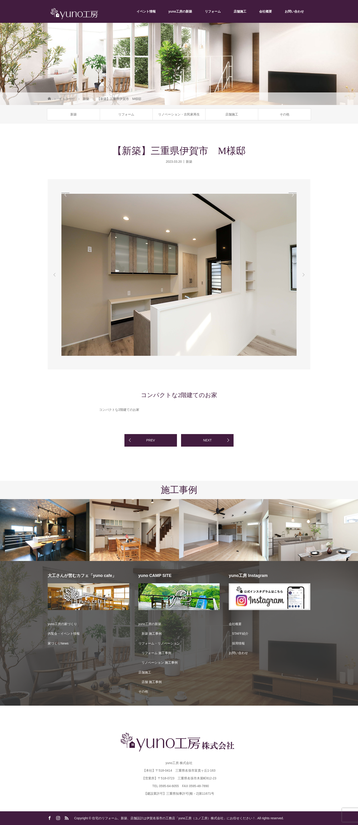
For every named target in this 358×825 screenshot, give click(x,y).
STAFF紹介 (240, 633)
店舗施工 (240, 11)
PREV (150, 440)
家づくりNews (58, 643)
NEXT (207, 440)
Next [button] (303, 274)
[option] (179, 275)
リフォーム (213, 11)
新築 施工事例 (152, 633)
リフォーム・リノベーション (159, 643)
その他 (284, 114)
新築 (73, 114)
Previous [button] (54, 274)
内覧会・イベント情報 (64, 633)
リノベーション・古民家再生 (179, 114)
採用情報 (238, 643)
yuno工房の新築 (180, 11)
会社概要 (265, 11)
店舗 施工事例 (152, 682)
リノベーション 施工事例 (160, 662)
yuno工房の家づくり (62, 624)
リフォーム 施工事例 (156, 653)
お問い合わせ (294, 11)
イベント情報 (146, 11)
